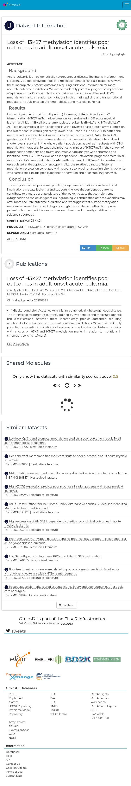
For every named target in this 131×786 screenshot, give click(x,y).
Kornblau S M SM (54, 294)
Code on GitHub (16, 767)
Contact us (13, 763)
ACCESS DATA (16, 239)
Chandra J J (75, 290)
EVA (52, 698)
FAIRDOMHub (99, 717)
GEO (12, 733)
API (8, 759)
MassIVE (14, 701)
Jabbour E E (93, 290)
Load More (66, 605)
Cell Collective (59, 713)
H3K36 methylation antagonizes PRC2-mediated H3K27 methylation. (55, 556)
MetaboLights (99, 693)
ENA (52, 701)
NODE (13, 737)
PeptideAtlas (17, 698)
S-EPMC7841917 (34, 227)
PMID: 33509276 (18, 344)
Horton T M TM (30, 294)
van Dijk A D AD (18, 290)
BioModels (97, 713)
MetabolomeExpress (103, 706)
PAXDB (54, 709)
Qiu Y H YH (58, 290)
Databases (13, 751)
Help (9, 755)
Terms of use (14, 771)
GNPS (94, 709)
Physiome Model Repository (19, 711)
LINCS (54, 706)
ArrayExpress (17, 721)
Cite (87, 248)
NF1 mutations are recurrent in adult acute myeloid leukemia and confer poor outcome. (68, 473)
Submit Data (14, 775)
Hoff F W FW (40, 290)
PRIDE (13, 693)
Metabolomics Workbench (99, 699)
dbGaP (13, 725)
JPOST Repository (20, 706)
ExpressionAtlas (19, 729)
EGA (52, 693)
